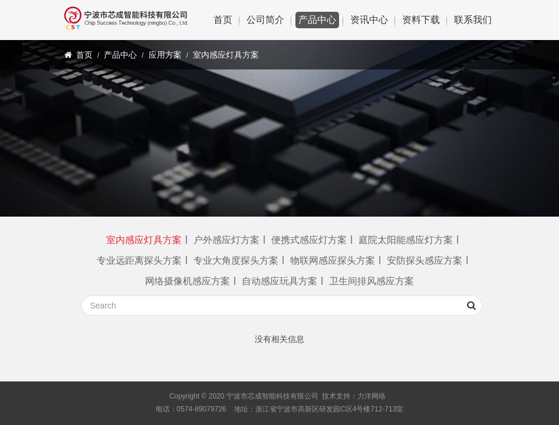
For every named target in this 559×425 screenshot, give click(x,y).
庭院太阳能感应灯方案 (406, 240)
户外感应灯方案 (226, 240)
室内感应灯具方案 (226, 54)
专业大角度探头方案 (235, 260)
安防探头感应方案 (424, 260)
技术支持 (336, 396)
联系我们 (473, 20)
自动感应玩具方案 (279, 281)
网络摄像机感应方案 (187, 281)
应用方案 (165, 54)
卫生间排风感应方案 (371, 281)
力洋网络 (371, 396)
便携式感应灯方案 (309, 240)
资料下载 (421, 20)
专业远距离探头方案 (139, 260)
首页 (222, 20)
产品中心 (317, 20)
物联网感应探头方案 (332, 260)
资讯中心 (369, 20)
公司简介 (265, 20)
